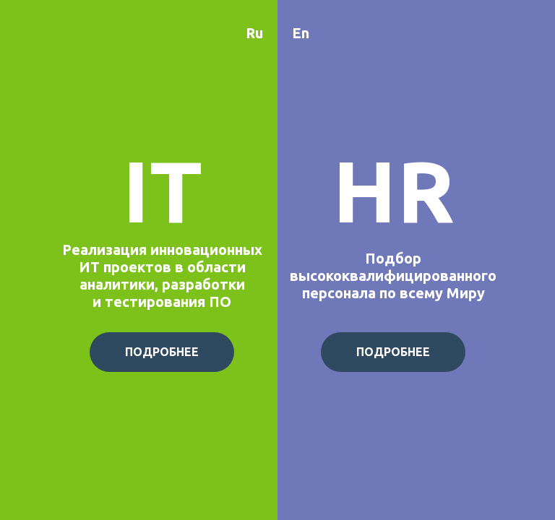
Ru (254, 33)
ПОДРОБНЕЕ (162, 351)
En (300, 33)
